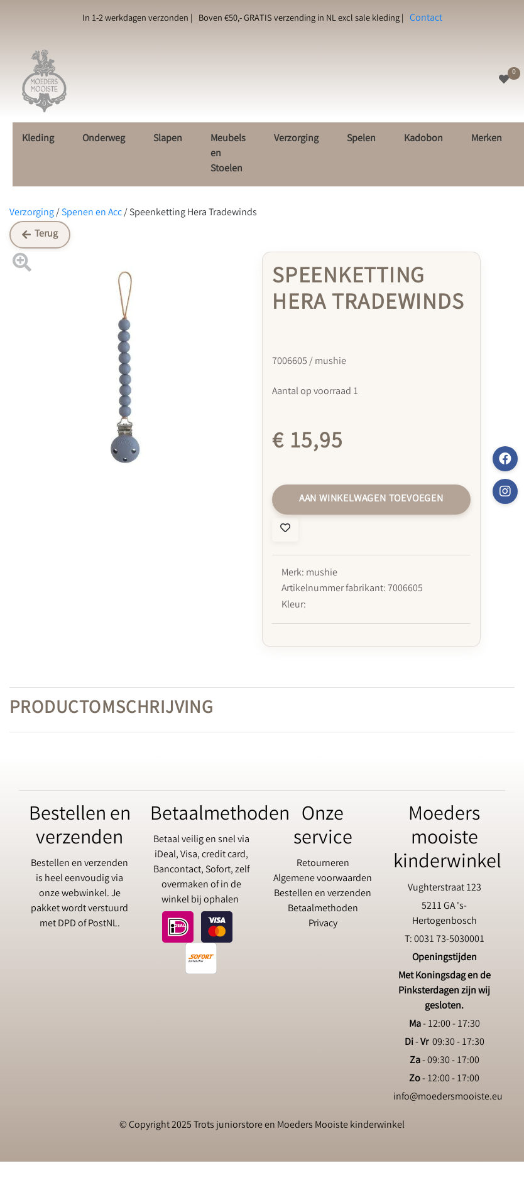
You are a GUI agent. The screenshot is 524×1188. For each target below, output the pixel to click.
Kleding (38, 139)
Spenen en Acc (92, 213)
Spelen (361, 139)
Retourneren (323, 864)
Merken (486, 139)
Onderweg (103, 139)
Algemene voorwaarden (322, 879)
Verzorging (296, 139)
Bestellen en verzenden (322, 894)
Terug (40, 234)
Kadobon (423, 139)
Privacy (322, 924)
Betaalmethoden (323, 909)
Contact (426, 18)
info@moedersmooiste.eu (448, 1097)
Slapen (167, 139)
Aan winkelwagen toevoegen (371, 499)
